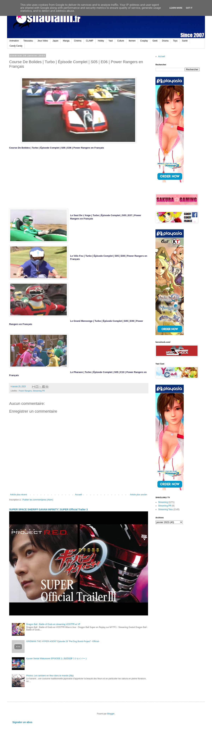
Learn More (175, 8)
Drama (165, 41)
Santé (184, 41)
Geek (155, 41)
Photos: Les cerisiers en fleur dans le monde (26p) (50, 675)
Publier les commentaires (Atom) (37, 500)
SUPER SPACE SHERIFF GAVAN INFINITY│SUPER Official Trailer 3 (48, 509)
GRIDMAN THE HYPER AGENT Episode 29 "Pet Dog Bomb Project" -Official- (62, 641)
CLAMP (89, 41)
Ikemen (132, 41)
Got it (189, 8)
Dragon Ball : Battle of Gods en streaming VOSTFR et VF (53, 624)
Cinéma (77, 41)
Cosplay (144, 41)
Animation (14, 41)
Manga (66, 41)
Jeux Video (42, 41)
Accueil (78, 494)
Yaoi (110, 41)
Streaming (163, 502)
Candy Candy (16, 46)
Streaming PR (39, 391)
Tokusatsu (28, 41)
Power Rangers (25, 391)
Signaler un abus (22, 722)
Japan (55, 41)
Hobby (101, 41)
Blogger (110, 713)
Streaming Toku (165, 509)
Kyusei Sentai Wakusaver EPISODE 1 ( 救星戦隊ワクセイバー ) (56, 658)
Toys (175, 41)
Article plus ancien (138, 494)
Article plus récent (18, 494)
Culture (120, 41)
